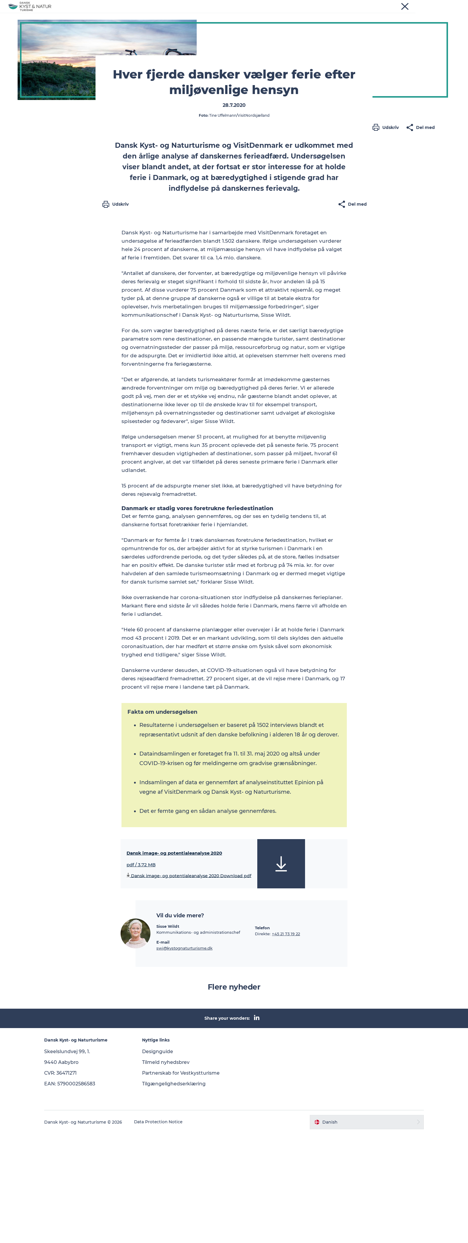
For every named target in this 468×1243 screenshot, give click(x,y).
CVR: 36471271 (66, 1182)
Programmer (204, 14)
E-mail (163, 1051)
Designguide (160, 1161)
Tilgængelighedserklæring (176, 1193)
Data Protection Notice (163, 1231)
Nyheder (171, 14)
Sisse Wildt (167, 1035)
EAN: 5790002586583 (74, 1193)
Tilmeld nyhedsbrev (168, 1172)
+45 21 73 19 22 (286, 1043)
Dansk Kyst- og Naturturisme (55, 33)
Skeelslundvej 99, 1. (72, 1161)
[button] (387, 264)
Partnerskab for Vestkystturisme (184, 1182)
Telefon (262, 1037)
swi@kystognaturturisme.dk (184, 1057)
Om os (271, 14)
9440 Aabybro (66, 1172)
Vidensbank (241, 14)
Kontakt (297, 14)
